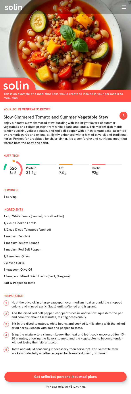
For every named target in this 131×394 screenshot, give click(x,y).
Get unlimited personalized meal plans (65, 377)
